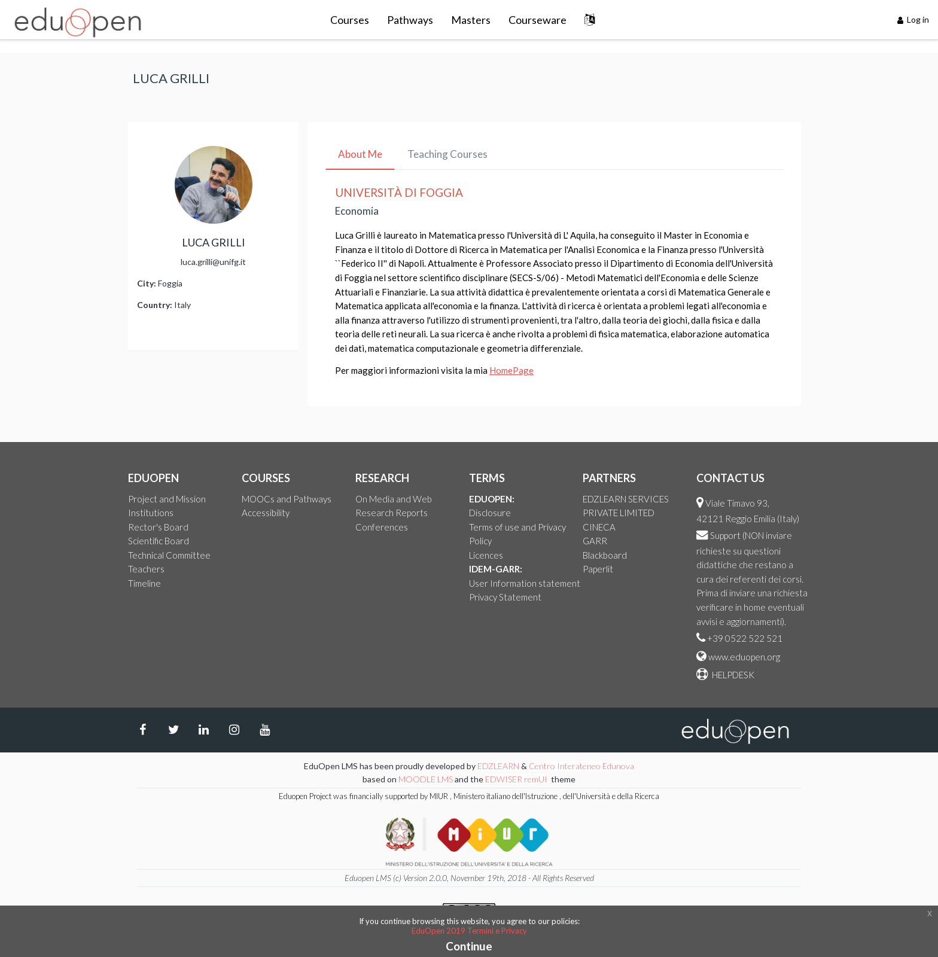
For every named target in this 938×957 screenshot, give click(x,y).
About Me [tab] (360, 154)
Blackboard (605, 555)
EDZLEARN (498, 766)
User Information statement (524, 583)
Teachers (146, 568)
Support (725, 535)
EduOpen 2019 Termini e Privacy (469, 930)
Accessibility (266, 512)
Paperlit (598, 568)
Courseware (537, 19)
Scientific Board (158, 540)
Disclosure (490, 512)
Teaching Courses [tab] (447, 154)
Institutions (150, 512)
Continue (469, 946)
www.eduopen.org (744, 656)
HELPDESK (732, 674)
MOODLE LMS (425, 779)
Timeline (144, 583)
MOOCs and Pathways (286, 498)
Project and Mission (167, 498)
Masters (471, 19)
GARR (595, 540)
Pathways (410, 19)
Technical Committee (169, 555)
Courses (349, 19)
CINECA (599, 527)
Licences (486, 555)
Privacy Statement (505, 597)
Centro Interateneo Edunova (581, 766)
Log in (913, 19)
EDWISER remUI (517, 779)
